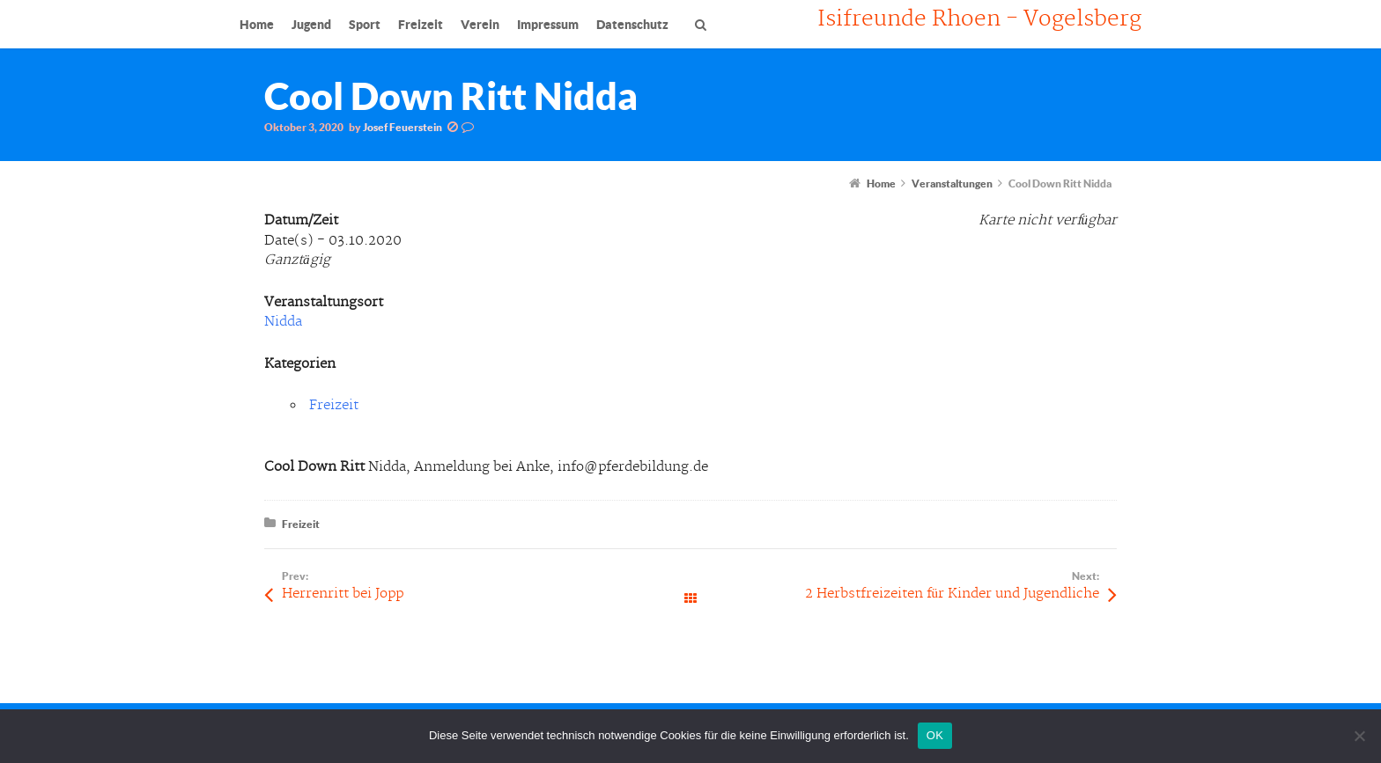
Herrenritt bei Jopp (342, 593)
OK (935, 735)
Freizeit (333, 405)
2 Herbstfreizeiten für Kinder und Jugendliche (952, 593)
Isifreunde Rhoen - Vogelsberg (979, 19)
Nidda (283, 321)
